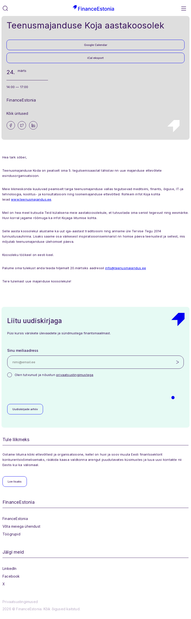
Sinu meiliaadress (22, 350)
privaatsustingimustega (74, 375)
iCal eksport (95, 58)
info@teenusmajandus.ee (125, 268)
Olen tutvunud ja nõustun (54, 375)
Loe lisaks (15, 481)
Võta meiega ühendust (21, 526)
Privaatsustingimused (20, 602)
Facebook (11, 576)
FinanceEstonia (15, 518)
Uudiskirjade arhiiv (25, 409)
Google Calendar (95, 45)
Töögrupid (11, 534)
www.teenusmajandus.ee (31, 199)
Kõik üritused (17, 113)
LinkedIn (9, 568)
